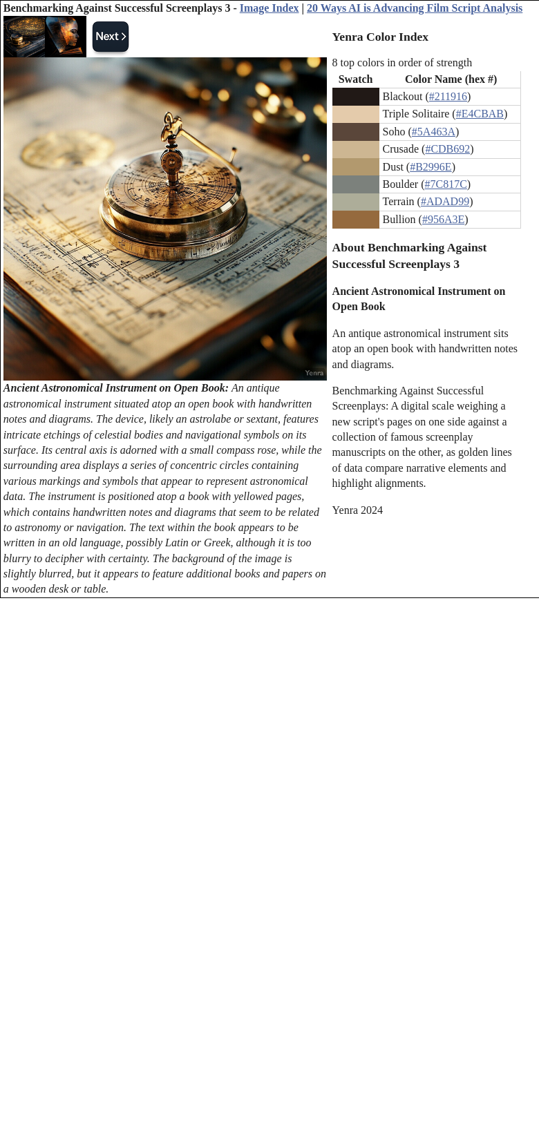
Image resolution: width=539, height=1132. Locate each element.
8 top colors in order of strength (402, 62)
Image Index (269, 8)
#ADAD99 (445, 201)
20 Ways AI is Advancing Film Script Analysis (414, 8)
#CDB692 (447, 149)
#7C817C (445, 184)
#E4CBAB (480, 113)
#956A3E (443, 219)
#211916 (448, 96)
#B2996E (430, 167)
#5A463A (433, 131)
